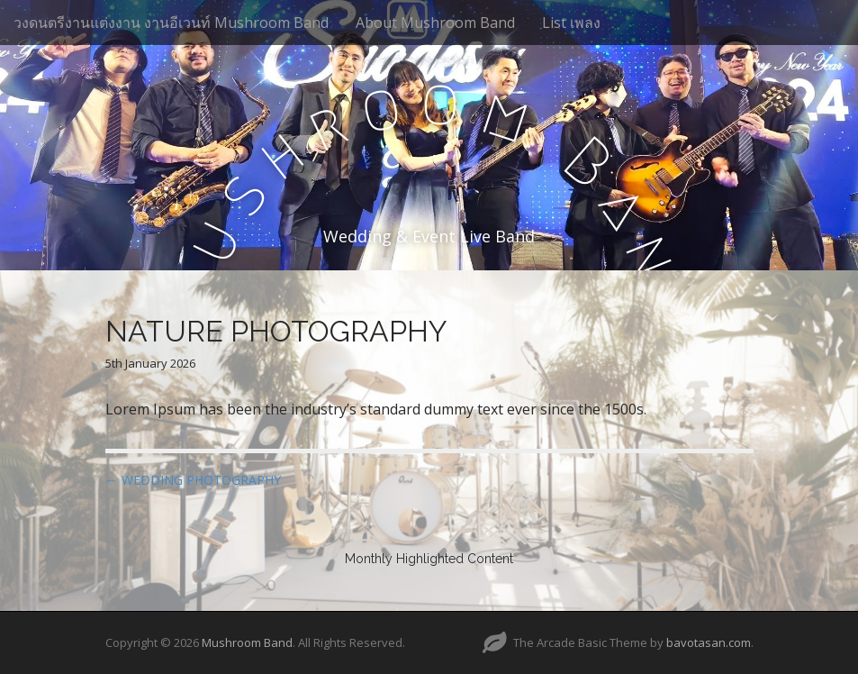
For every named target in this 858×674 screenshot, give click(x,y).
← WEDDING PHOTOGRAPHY (193, 479)
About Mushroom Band (435, 22)
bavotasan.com (708, 642)
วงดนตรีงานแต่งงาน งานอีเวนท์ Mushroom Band (171, 22)
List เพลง (571, 22)
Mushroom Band (247, 642)
